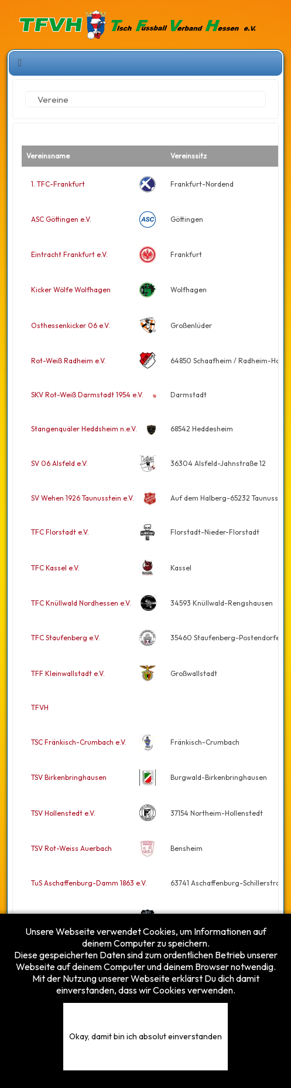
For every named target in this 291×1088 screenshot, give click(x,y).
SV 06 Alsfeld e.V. (59, 463)
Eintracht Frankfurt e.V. (69, 254)
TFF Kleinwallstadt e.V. (68, 673)
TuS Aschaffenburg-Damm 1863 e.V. (89, 882)
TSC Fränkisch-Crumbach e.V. (78, 742)
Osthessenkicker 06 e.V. (70, 325)
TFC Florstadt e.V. (60, 532)
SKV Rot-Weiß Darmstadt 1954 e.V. (87, 394)
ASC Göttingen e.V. (61, 219)
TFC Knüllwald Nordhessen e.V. (81, 603)
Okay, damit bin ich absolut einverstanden (145, 1036)
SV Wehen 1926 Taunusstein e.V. (82, 498)
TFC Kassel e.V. (55, 567)
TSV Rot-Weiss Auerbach (71, 848)
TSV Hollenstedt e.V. (63, 813)
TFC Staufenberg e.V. (65, 637)
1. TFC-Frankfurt (58, 184)
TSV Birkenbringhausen (69, 777)
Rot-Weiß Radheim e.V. (68, 360)
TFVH (40, 707)
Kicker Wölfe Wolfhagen (71, 289)
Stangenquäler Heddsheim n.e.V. (84, 428)
